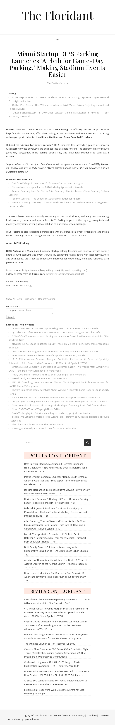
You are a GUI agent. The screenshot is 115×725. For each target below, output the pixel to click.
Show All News (14, 298)
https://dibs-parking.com (73, 270)
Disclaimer (30, 298)
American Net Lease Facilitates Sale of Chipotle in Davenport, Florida (48, 355)
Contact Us (104, 715)
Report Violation (46, 298)
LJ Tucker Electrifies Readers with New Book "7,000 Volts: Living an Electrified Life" (56, 332)
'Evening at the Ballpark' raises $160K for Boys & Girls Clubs (44, 428)
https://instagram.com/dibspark (63, 273)
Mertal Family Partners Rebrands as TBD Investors (39, 378)
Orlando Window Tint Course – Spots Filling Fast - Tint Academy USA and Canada (55, 328)
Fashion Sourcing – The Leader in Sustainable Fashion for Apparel (46, 198)
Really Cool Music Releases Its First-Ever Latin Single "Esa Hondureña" (49, 374)
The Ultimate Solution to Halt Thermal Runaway (37, 424)
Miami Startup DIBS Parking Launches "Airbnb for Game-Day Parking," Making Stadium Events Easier (57, 63)
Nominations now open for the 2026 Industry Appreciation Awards (47, 187)
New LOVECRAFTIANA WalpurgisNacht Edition (36, 409)
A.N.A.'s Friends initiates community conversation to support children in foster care (56, 397)
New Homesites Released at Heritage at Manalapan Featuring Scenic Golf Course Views (59, 405)
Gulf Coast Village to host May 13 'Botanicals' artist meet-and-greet (48, 183)
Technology (26, 285)
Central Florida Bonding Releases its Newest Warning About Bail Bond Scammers (55, 351)
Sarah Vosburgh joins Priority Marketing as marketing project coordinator (51, 412)
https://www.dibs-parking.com (40, 270)
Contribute (92, 715)
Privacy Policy (78, 715)
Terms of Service (62, 715)
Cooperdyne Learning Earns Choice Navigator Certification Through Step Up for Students (59, 401)
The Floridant (57, 15)
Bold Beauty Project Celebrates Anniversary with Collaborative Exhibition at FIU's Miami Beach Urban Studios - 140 (56, 550)
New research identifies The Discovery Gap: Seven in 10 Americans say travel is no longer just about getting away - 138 (55, 576)
